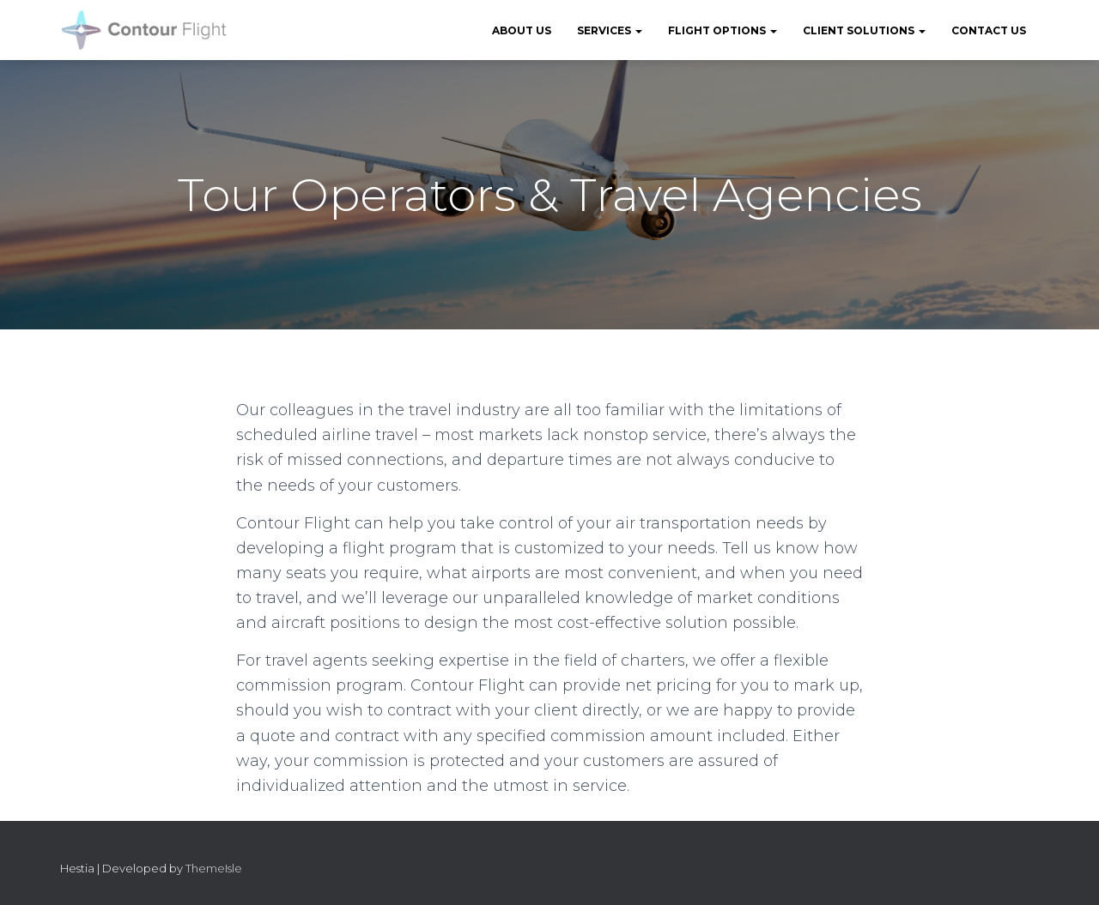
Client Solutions (864, 30)
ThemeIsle (213, 868)
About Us (521, 30)
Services (609, 30)
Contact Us (988, 30)
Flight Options (722, 30)
